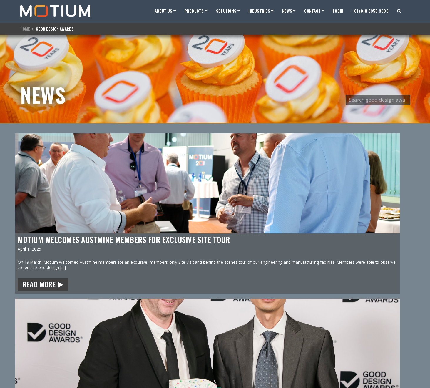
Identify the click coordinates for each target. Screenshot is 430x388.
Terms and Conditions (390, 347)
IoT (122, 372)
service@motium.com (86, 359)
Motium (28, 338)
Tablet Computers (136, 346)
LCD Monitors (131, 352)
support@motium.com (87, 353)
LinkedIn (72, 366)
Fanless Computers (137, 359)
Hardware (29, 352)
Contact (27, 365)
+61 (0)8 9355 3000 (370, 11)
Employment (32, 359)
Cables (125, 365)
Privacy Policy (385, 342)
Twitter (71, 373)
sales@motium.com (84, 346)
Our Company (33, 346)
